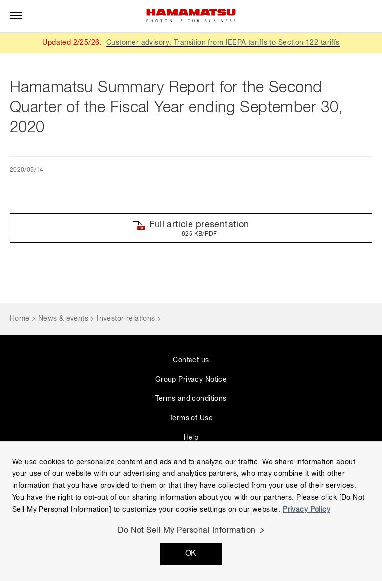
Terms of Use (191, 418)
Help (191, 437)
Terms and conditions (190, 398)
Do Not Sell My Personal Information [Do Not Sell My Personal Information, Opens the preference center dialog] (187, 531)
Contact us (191, 360)
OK (191, 554)
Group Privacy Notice (191, 379)
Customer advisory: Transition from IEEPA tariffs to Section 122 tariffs (223, 42)
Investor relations (126, 318)
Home (20, 318)
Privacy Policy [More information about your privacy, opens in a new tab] (306, 509)
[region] (191, 511)
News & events (63, 318)
